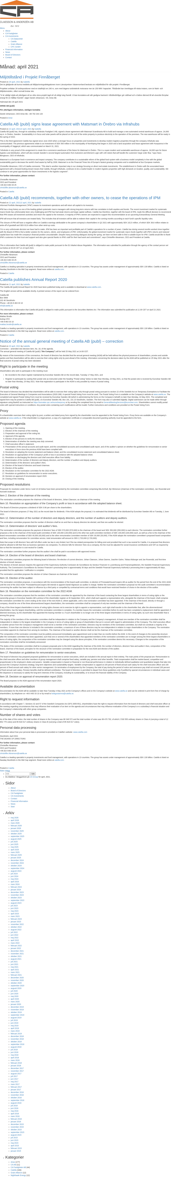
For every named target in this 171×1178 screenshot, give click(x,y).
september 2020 (17, 986)
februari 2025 (16, 855)
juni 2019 (14, 1023)
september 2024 (17, 868)
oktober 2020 (16, 983)
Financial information (14, 49)
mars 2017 (15, 1084)
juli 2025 (14, 842)
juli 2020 (14, 991)
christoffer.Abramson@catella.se (13, 263)
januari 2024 (16, 890)
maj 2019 (14, 1026)
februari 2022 (16, 946)
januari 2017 (16, 1090)
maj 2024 (14, 879)
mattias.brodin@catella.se (11, 324)
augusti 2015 (16, 1135)
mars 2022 (15, 943)
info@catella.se (6, 306)
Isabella (26, 82)
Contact (8, 57)
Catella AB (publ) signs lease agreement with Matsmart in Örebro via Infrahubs (69, 124)
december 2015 (17, 1124)
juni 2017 (14, 1079)
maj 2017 (14, 1082)
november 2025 (17, 831)
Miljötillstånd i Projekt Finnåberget (30, 77)
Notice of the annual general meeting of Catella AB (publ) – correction (61, 341)
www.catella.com (94, 287)
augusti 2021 (16, 959)
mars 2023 (15, 916)
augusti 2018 (16, 1047)
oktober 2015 (16, 1130)
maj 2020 (14, 996)
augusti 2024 (16, 871)
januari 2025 (16, 858)
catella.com (59, 269)
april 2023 (15, 914)
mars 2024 (15, 884)
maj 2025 (14, 847)
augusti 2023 (16, 903)
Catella (14, 41)
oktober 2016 (16, 1098)
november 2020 (17, 980)
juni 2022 (14, 935)
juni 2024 (14, 876)
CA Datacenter (17, 39)
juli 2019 (14, 1020)
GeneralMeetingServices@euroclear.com (121, 402)
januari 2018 (16, 1066)
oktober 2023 (16, 898)
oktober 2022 (16, 927)
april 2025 (15, 850)
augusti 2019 (16, 1018)
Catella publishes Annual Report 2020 (33, 279)
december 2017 (17, 1068)
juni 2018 (14, 1052)
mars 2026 (15, 823)
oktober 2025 (16, 834)
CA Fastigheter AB (18, 1167)
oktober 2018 (16, 1042)
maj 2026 (14, 818)
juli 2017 (14, 1076)
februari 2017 (16, 1087)
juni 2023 (14, 908)
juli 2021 (14, 962)
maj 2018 (14, 1055)
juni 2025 (14, 844)
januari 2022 (16, 948)
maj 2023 (14, 911)
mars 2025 (15, 852)
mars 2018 (15, 1060)
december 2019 (17, 1007)
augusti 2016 (16, 1103)
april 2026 (15, 820)
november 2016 (17, 1095)
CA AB (13, 1165)
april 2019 (15, 1028)
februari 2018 (16, 1063)
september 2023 (17, 900)
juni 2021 (14, 964)
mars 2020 (15, 1002)
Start (13, 807)
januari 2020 (16, 1004)
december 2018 (17, 1036)
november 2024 (17, 863)
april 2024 (15, 882)
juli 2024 (14, 874)
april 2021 (15, 970)
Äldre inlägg (5, 771)
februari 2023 (16, 919)
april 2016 (15, 1114)
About (7, 31)
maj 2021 (14, 967)
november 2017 (17, 1071)
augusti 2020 (16, 988)
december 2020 (17, 978)
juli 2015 (14, 1138)
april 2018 (15, 1058)
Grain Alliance (16, 44)
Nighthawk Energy (18, 1175)
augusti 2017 (16, 1074)
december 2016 (17, 1092)
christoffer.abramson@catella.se (13, 188)
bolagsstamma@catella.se (62, 693)
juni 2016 (14, 1108)
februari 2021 (16, 975)
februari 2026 (16, 826)
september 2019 (17, 1015)
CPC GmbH (16, 47)
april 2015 (15, 1146)
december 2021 (17, 951)
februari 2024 (16, 887)
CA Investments (11, 36)
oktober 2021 (16, 956)
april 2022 (15, 940)
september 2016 (17, 1100)
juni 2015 (14, 1140)
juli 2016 (14, 1106)
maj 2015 (14, 1143)
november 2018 (17, 1039)
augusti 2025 (16, 839)
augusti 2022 (16, 930)
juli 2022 (14, 932)
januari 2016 (16, 1122)
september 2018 (17, 1044)
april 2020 (15, 999)
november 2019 (17, 1010)
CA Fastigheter (11, 33)
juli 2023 (14, 906)
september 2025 (17, 836)
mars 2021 (15, 972)
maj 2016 (14, 1111)
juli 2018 (14, 1050)
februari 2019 (16, 1034)
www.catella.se (159, 394)
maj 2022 (14, 938)
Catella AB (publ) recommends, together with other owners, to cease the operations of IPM (80, 198)
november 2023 (17, 895)
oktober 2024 (16, 866)
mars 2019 (15, 1031)
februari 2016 (16, 1119)
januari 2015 (16, 1151)
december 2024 (17, 860)
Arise (10, 118)
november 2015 (17, 1127)
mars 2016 (15, 1116)
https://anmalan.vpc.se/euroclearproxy (49, 402)
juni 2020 (14, 994)
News (7, 52)
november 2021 (17, 954)
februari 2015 (16, 1148)
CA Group (34, 777)
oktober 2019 (16, 1012)
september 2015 (17, 1132)
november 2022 (17, 924)
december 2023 (17, 892)
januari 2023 (16, 922)
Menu (2, 28)
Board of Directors (12, 55)
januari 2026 (16, 828)
